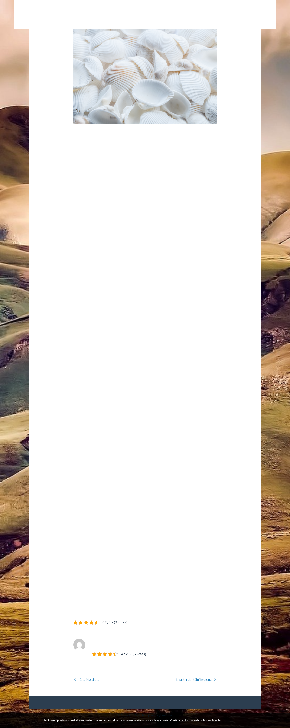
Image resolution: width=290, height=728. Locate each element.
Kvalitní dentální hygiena (194, 686)
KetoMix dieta (88, 686)
